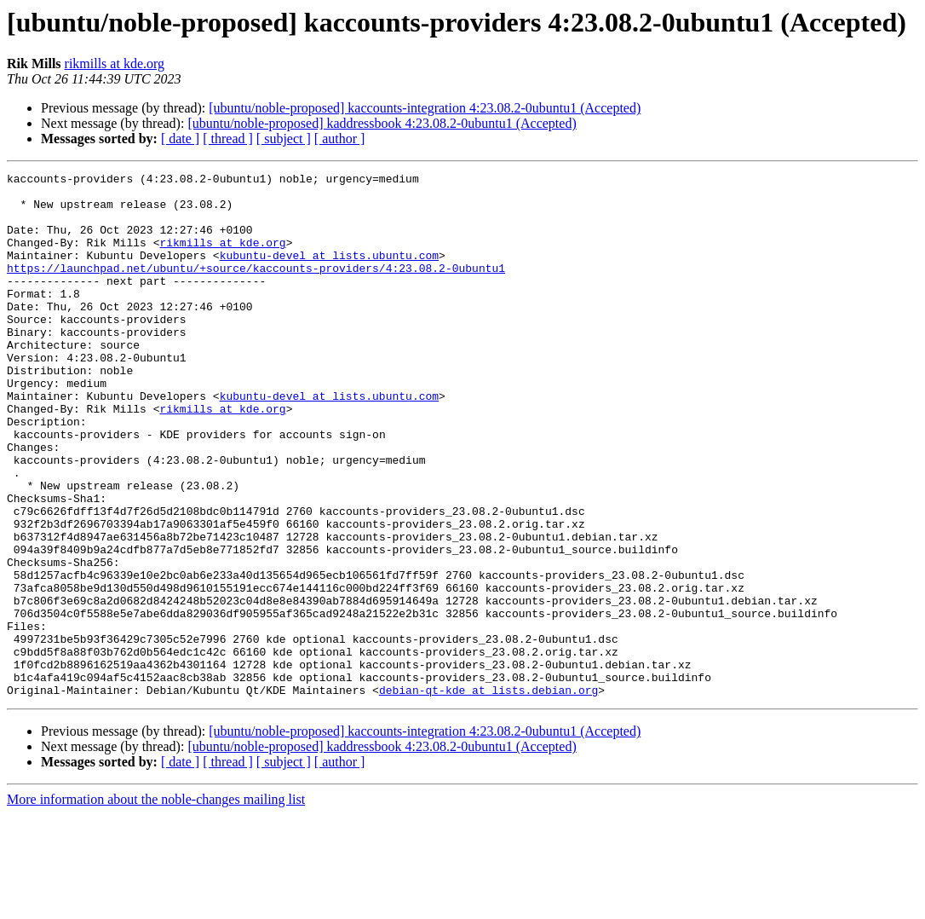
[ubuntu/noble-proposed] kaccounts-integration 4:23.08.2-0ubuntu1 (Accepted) (425, 108)
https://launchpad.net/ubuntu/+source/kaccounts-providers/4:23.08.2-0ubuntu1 (256, 288)
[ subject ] (283, 138)
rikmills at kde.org (114, 63)
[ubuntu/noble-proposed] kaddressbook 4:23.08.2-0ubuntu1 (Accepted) (381, 123)
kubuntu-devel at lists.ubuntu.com (329, 272)
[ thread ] (228, 138)
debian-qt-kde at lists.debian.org (488, 794)
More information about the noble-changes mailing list (156, 904)
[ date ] (180, 138)
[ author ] (339, 138)
